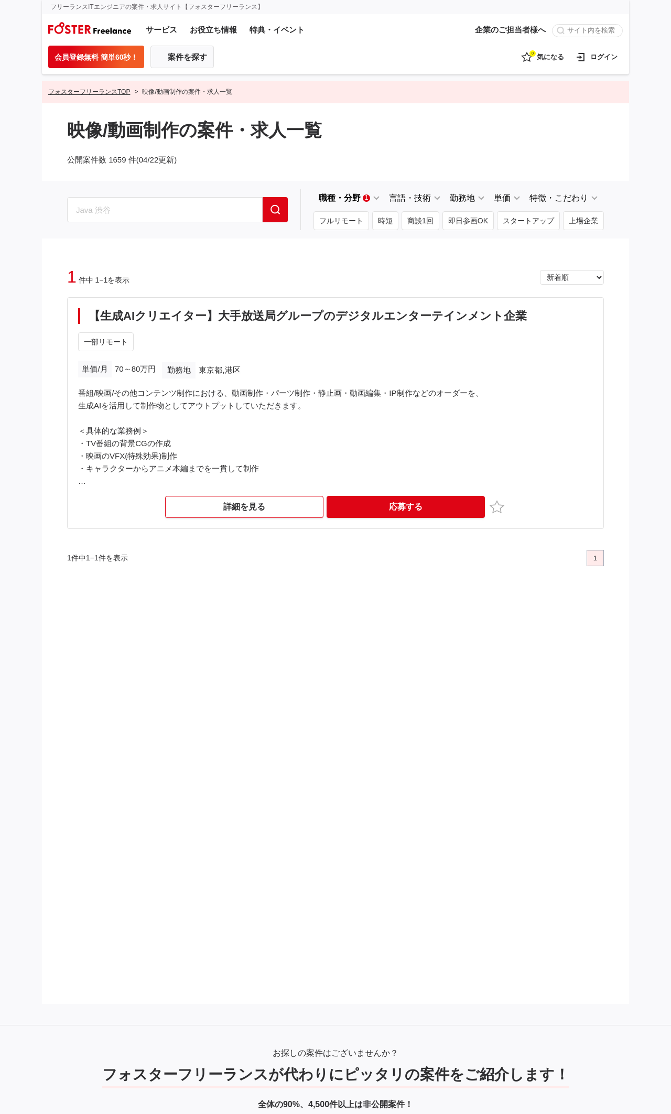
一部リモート (106, 342)
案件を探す (187, 56)
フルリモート (341, 221)
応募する (406, 506)
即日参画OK (468, 221)
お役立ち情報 (213, 29)
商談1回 (420, 221)
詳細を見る (244, 506)
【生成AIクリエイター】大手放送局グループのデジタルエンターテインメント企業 (308, 315)
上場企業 (583, 221)
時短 (385, 221)
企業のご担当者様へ (510, 29)
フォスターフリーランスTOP (89, 91)
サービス (161, 29)
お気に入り (498, 506)
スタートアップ (528, 221)
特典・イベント (277, 29)
